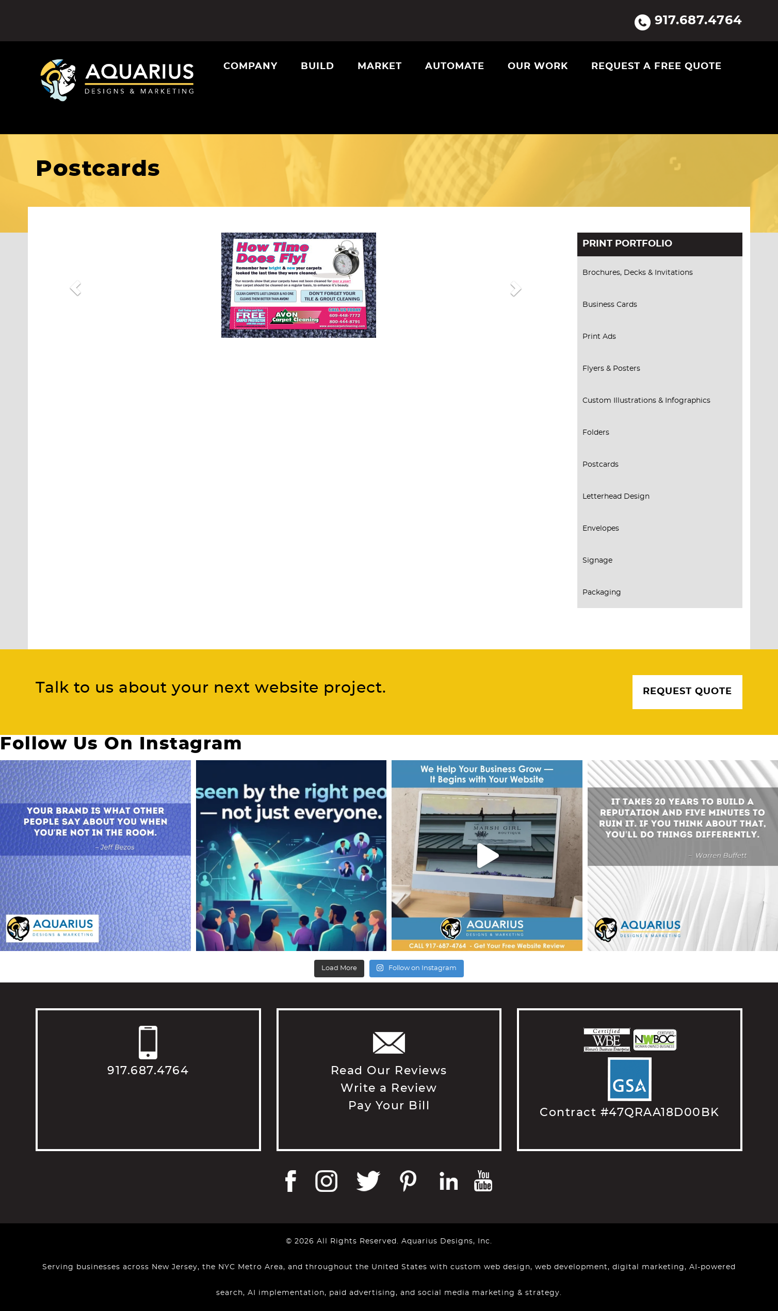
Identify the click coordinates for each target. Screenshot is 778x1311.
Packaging (601, 592)
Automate (454, 66)
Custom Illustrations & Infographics (646, 400)
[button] (75, 288)
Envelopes (600, 528)
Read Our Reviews (389, 1070)
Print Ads (599, 336)
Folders (595, 432)
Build (317, 66)
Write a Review (389, 1088)
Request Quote (687, 691)
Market (380, 66)
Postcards (600, 464)
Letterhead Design (616, 496)
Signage (597, 560)
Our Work (538, 66)
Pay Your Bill (389, 1105)
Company (250, 66)
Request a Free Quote (656, 66)
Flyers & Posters (611, 368)
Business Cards (609, 304)
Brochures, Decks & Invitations (637, 272)
